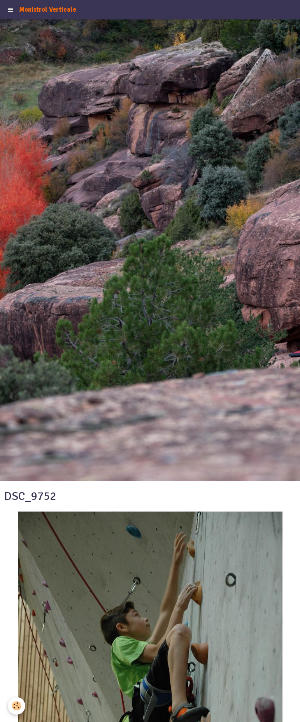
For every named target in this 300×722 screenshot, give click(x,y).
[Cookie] (16, 706)
